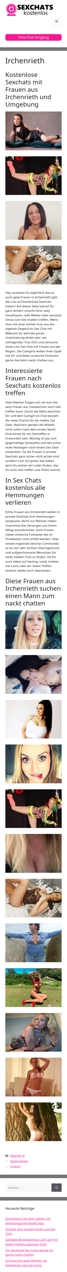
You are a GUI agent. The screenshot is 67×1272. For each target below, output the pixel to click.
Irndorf (15, 1166)
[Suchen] (56, 1187)
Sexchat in (17, 1156)
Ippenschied (19, 1161)
